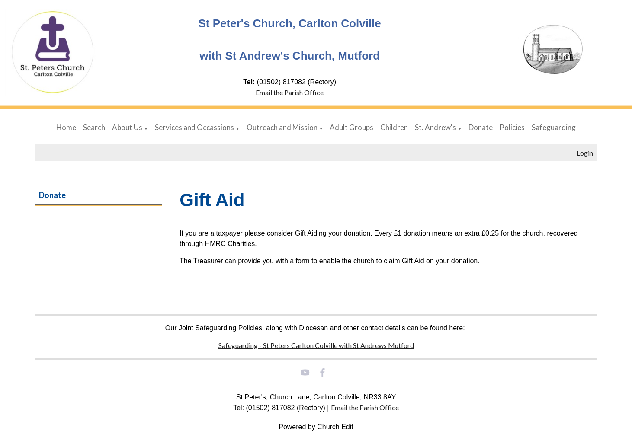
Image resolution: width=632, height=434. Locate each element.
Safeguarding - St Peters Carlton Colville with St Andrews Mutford (316, 345)
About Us (127, 127)
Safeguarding (554, 127)
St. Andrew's (435, 127)
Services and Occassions (194, 127)
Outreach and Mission (282, 127)
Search (94, 127)
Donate (480, 127)
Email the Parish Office (290, 92)
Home (66, 127)
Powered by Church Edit (316, 427)
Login (585, 153)
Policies (512, 127)
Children (394, 127)
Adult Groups (351, 127)
